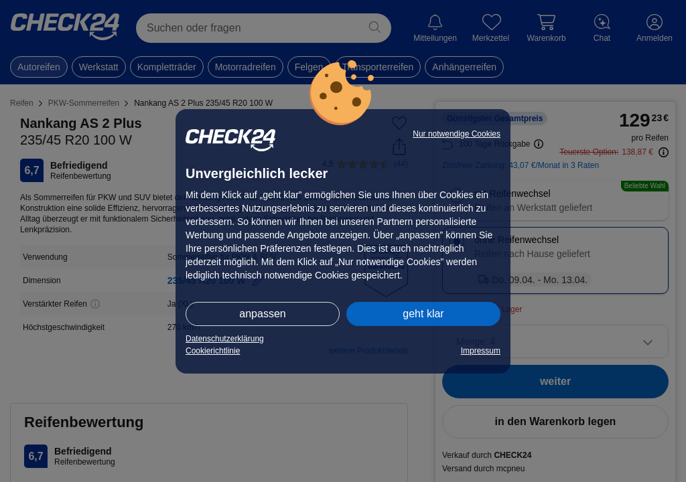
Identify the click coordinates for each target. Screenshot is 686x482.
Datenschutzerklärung (225, 338)
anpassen (262, 313)
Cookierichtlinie (213, 350)
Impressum (480, 350)
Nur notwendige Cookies (456, 134)
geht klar (423, 313)
